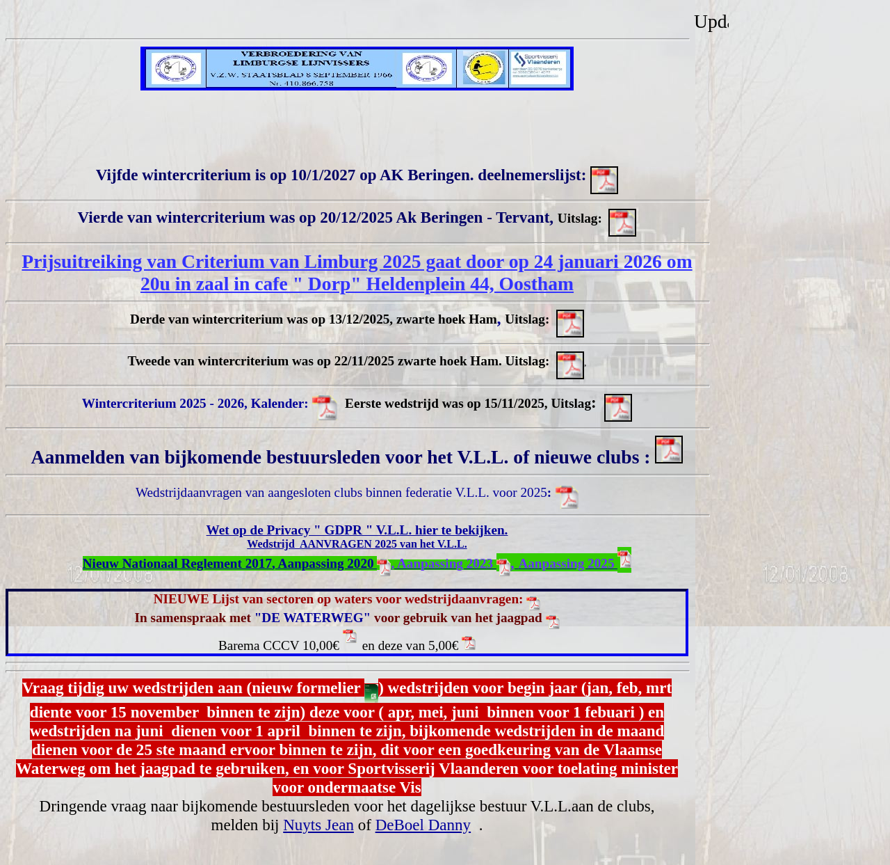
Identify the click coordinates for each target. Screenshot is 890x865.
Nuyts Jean (318, 825)
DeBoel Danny (423, 825)
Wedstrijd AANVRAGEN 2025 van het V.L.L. (357, 544)
